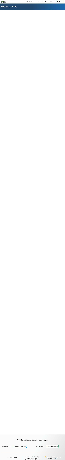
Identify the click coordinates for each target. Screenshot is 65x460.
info (56, 322)
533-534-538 (13, 321)
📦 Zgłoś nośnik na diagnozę (52, 310)
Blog (47, 2)
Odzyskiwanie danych (32, 2)
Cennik (41, 2)
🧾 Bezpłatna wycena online (20, 310)
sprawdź (58, 324)
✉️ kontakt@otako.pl (12, 324)
